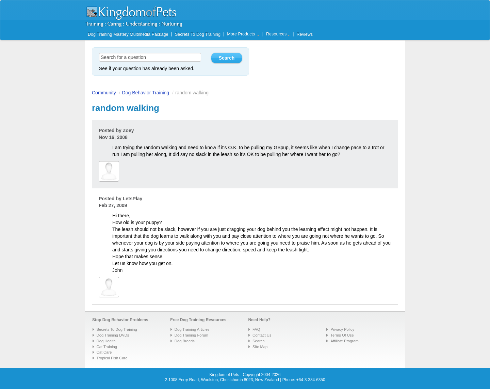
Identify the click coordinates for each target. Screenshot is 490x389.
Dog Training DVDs (113, 335)
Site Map (259, 347)
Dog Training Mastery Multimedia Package (128, 34)
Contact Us (261, 335)
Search (258, 341)
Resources (278, 34)
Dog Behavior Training (145, 92)
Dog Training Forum (191, 335)
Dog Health (106, 341)
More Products (243, 34)
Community (104, 92)
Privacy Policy (342, 329)
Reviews (304, 34)
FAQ (256, 329)
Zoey (128, 130)
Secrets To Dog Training (197, 34)
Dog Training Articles (192, 329)
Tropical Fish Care (112, 358)
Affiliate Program (344, 341)
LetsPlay (133, 198)
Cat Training (107, 347)
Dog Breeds (185, 341)
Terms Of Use (342, 335)
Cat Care (104, 352)
